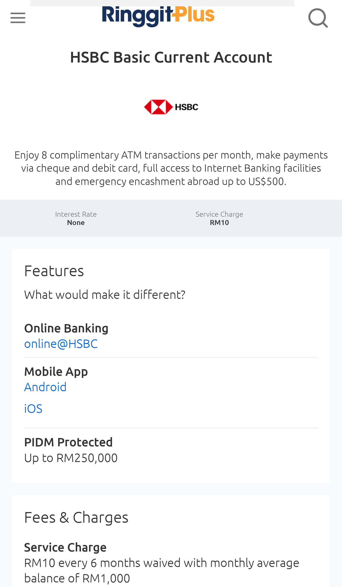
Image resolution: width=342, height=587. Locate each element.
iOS (33, 408)
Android (45, 386)
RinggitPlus (139, 18)
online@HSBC (61, 343)
